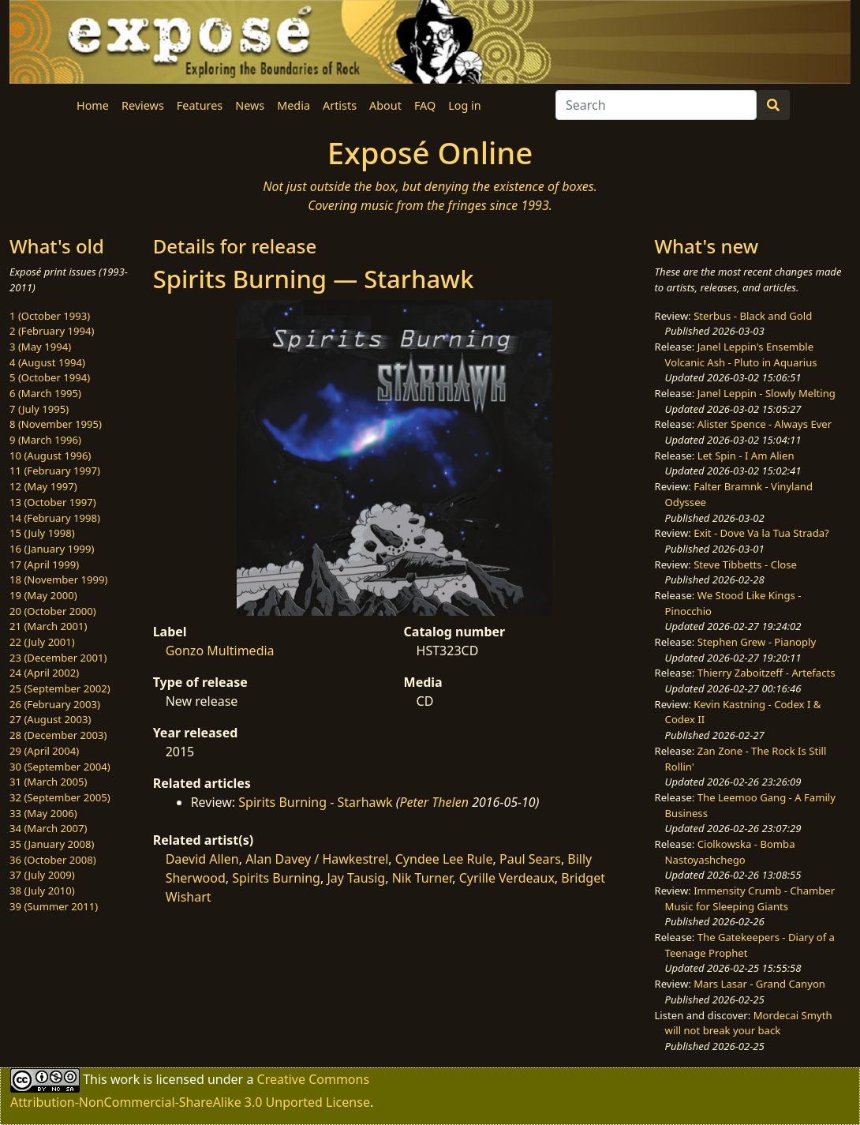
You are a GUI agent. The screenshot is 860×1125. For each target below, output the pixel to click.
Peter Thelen (434, 802)
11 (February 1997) (54, 470)
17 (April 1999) (44, 564)
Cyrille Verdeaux (507, 878)
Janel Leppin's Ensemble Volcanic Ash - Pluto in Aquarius (741, 354)
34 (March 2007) (48, 828)
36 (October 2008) (52, 860)
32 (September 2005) (59, 797)
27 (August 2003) (50, 719)
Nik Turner (422, 878)
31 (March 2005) (48, 781)
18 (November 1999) (58, 579)
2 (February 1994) (51, 331)
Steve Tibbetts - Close (745, 564)
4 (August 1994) (47, 362)
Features (199, 105)
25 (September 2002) (59, 688)
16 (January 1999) (51, 549)
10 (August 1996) (50, 455)
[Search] (656, 105)
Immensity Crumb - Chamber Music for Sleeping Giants (750, 898)
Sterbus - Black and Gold (753, 316)
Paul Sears (530, 859)
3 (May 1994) (40, 346)
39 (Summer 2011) (53, 906)
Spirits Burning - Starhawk (315, 802)
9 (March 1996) (45, 440)
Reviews (143, 105)
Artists (340, 105)
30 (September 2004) (59, 766)
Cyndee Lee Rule (444, 859)
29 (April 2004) (44, 751)
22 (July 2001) (42, 642)
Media (293, 105)
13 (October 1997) (52, 502)
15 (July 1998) (42, 533)
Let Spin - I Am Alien (746, 455)
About (385, 105)
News (249, 105)
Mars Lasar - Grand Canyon (759, 984)
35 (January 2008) (51, 844)
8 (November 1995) (55, 424)
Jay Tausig (356, 878)
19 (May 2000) (43, 595)
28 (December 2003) (58, 735)
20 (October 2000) (52, 611)
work (125, 1078)
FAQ (425, 105)
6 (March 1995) (45, 393)
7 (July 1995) (39, 409)
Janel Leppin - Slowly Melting (766, 393)
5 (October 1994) (49, 377)
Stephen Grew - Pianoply (756, 642)
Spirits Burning (276, 878)
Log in (464, 105)
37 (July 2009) (42, 875)
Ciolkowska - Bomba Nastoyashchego (730, 852)
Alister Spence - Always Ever (764, 424)
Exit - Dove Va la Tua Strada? (761, 533)
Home (93, 105)
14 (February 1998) (54, 518)
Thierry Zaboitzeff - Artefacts (766, 673)
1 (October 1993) (49, 316)
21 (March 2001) (48, 626)
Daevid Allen (202, 859)
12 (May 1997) (43, 486)
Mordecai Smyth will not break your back (748, 1023)
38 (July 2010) (42, 890)
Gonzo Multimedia (220, 650)
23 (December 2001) (58, 658)
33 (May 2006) (43, 813)
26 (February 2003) (54, 704)
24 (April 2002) (44, 673)
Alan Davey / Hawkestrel (316, 859)
